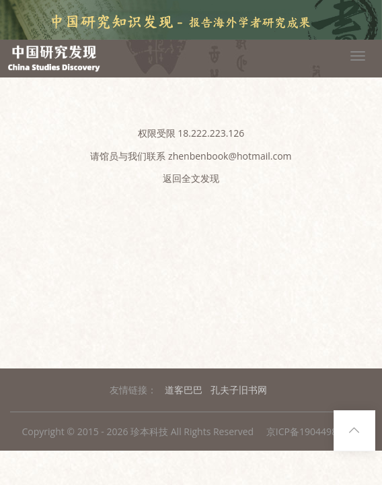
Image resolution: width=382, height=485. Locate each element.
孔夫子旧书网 (239, 389)
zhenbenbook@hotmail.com (230, 156)
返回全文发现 (191, 178)
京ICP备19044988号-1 (313, 431)
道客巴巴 (183, 389)
